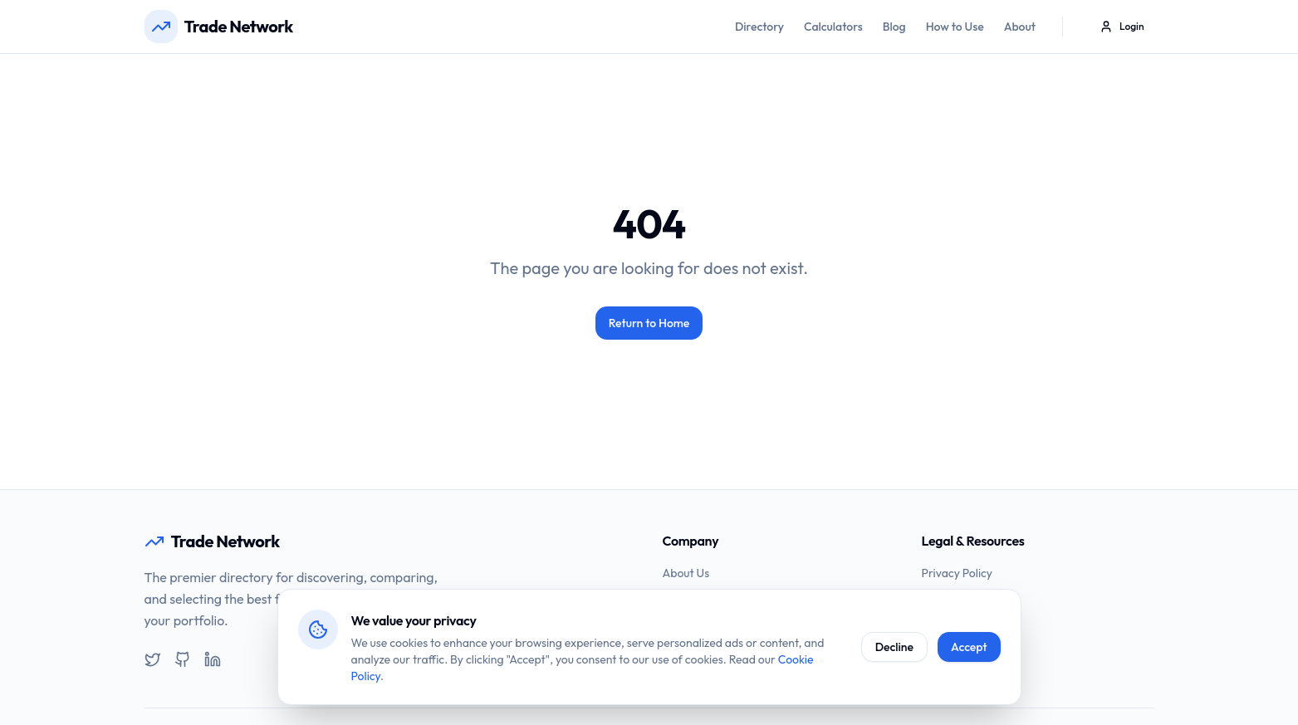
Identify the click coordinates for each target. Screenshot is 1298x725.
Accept (969, 646)
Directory (759, 26)
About (1020, 26)
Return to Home (649, 323)
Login (1122, 26)
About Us (686, 573)
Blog (894, 26)
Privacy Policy (957, 573)
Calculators (833, 26)
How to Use (955, 26)
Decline (894, 646)
